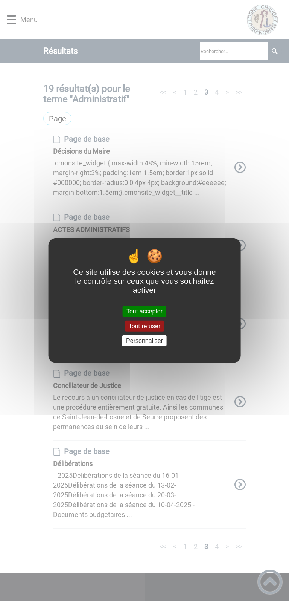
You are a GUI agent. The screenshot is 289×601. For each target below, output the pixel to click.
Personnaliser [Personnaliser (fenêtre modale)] (144, 341)
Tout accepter (144, 311)
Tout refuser (144, 326)
